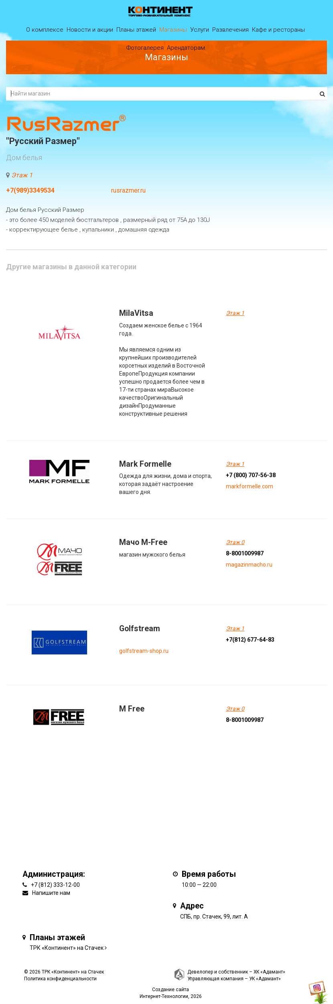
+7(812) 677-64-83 (250, 639)
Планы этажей (136, 29)
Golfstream (139, 628)
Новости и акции (90, 29)
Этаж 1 (21, 175)
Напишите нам (51, 893)
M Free (131, 708)
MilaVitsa (136, 313)
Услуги (199, 29)
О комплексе (44, 29)
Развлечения (230, 29)
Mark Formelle (145, 464)
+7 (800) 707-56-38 (251, 475)
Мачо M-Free (143, 542)
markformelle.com (249, 486)
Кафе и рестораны (278, 29)
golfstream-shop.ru (144, 651)
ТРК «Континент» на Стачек (67, 948)
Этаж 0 (235, 542)
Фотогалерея (145, 47)
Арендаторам (186, 47)
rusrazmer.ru (128, 190)
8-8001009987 (245, 553)
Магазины (173, 29)
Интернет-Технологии (164, 996)
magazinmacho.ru (249, 564)
